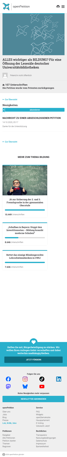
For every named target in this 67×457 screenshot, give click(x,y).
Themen (6, 443)
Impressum (41, 443)
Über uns (6, 412)
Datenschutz (41, 441)
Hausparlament (43, 420)
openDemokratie (43, 417)
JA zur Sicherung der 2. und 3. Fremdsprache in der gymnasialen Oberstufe (25, 202)
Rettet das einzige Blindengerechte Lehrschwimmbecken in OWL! (25, 316)
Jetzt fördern (33, 360)
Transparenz (41, 435)
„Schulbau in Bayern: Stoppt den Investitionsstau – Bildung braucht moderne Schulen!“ (24, 259)
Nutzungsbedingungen (46, 438)
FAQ (38, 412)
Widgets (39, 414)
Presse (5, 420)
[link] (63, 6)
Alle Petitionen (8, 438)
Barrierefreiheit (42, 446)
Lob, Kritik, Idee (9, 423)
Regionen (6, 446)
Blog (4, 417)
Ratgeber (6, 435)
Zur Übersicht (11, 99)
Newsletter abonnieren (33, 399)
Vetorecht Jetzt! (43, 426)
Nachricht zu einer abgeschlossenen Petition (31, 118)
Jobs (4, 414)
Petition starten (9, 441)
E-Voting (40, 423)
